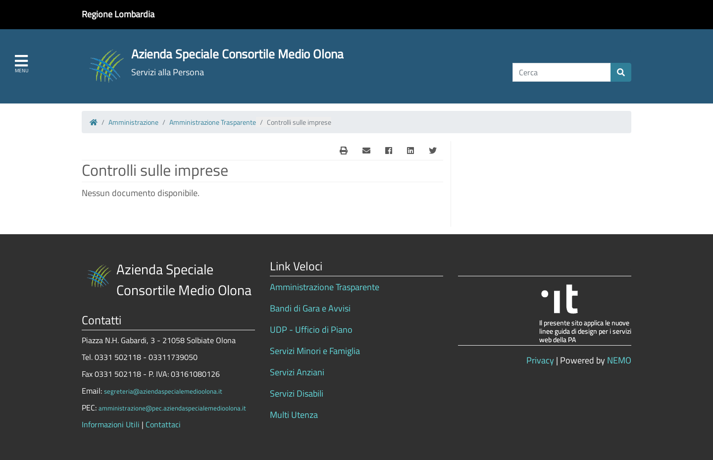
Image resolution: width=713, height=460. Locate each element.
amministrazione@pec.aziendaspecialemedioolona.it (172, 408)
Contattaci (163, 424)
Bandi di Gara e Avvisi (310, 308)
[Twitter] (432, 150)
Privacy (540, 360)
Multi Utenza (294, 414)
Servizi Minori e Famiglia (315, 351)
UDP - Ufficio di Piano (311, 329)
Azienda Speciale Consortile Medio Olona (237, 54)
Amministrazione (133, 122)
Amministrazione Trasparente (212, 122)
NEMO (619, 360)
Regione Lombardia (118, 14)
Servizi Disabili (296, 393)
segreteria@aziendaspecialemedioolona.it (163, 391)
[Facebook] (389, 150)
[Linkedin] (410, 150)
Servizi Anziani (297, 372)
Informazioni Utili (111, 424)
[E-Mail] (343, 150)
